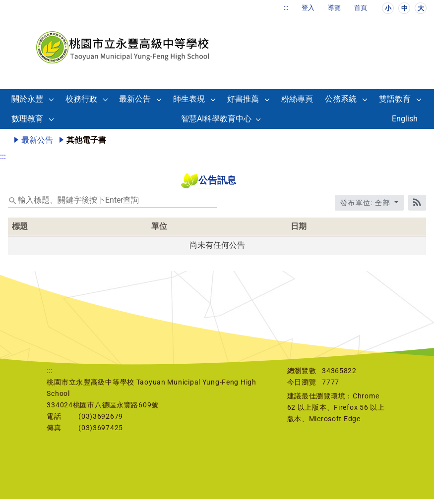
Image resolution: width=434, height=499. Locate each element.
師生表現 (189, 99)
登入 (308, 7)
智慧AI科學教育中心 (216, 118)
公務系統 (341, 99)
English (405, 118)
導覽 (334, 7)
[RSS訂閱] (417, 203)
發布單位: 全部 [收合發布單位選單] (366, 203)
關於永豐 (27, 99)
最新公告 (135, 99)
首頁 (360, 7)
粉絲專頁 (297, 99)
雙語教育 (395, 99)
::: (286, 7)
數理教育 (27, 118)
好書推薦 (243, 99)
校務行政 (81, 99)
